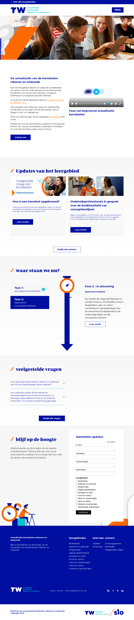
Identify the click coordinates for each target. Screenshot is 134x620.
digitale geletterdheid (79, 553)
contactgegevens (113, 543)
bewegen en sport (77, 556)
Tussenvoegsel (82, 462)
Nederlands (83, 481)
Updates (96, 543)
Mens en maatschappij (87, 498)
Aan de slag (54, 117)
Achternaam (81, 470)
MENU (118, 10)
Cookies (52, 591)
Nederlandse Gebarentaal (88, 507)
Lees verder (23, 222)
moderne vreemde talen (80, 568)
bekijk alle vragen (52, 418)
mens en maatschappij (79, 562)
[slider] (85, 104)
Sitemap (60, 591)
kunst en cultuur (76, 559)
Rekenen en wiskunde (87, 484)
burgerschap (75, 550)
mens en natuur (76, 565)
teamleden (110, 546)
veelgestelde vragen (114, 550)
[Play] (72, 104)
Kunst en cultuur (84, 495)
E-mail (79, 445)
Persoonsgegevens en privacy (76, 591)
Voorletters (80, 453)
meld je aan (20, 137)
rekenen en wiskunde (79, 546)
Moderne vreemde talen (87, 504)
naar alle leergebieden (23, 2)
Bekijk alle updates (67, 249)
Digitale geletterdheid (86, 490)
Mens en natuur (84, 501)
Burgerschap (83, 487)
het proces (97, 546)
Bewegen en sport (85, 493)
